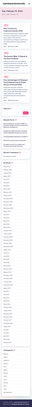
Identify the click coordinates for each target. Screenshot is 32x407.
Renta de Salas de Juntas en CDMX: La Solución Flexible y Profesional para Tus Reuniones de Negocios (15, 125)
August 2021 (6, 326)
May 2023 (6, 259)
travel (5, 389)
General (5, 373)
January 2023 (7, 272)
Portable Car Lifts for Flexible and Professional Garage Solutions (13, 145)
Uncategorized (7, 392)
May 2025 (6, 182)
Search (6, 109)
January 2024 (7, 234)
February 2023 (7, 269)
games (5, 370)
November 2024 (8, 202)
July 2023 (6, 253)
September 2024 (8, 208)
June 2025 (6, 179)
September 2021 (8, 323)
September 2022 (8, 285)
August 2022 (7, 288)
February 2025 (7, 192)
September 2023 (8, 246)
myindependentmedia (14, 3)
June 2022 (6, 294)
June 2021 (6, 333)
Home (6, 25)
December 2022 (8, 275)
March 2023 (6, 266)
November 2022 (8, 278)
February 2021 (7, 342)
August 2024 (7, 211)
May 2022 (6, 298)
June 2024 (6, 218)
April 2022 (6, 301)
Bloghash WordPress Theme (20, 404)
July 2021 (6, 330)
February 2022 (7, 307)
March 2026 (6, 166)
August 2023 (7, 250)
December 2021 (7, 314)
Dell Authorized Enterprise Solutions (14, 140)
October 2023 (7, 243)
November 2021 (7, 317)
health (5, 376)
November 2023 (8, 240)
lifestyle (5, 382)
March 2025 (6, 189)
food (4, 366)
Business (5, 354)
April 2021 (6, 336)
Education (6, 360)
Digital (5, 357)
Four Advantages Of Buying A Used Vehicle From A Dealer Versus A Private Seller (15, 82)
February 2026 (7, 170)
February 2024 (7, 230)
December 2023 (8, 237)
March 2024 (6, 227)
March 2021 (6, 339)
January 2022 (7, 310)
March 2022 (6, 304)
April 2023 (6, 262)
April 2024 (6, 224)
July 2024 (6, 214)
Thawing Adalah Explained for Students (15, 136)
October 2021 (7, 320)
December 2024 (8, 198)
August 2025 (7, 176)
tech (4, 386)
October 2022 (7, 282)
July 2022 (6, 291)
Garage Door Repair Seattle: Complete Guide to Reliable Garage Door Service (15, 131)
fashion (5, 363)
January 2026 (7, 173)
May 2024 (6, 221)
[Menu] (29, 3)
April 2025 (6, 186)
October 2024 (7, 205)
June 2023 (6, 256)
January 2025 (7, 195)
